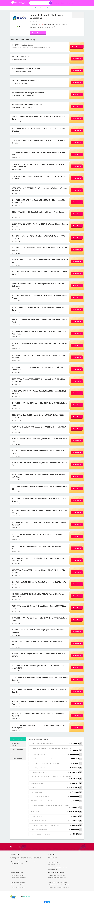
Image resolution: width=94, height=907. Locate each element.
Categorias (70, 3)
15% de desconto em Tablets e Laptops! (27, 104)
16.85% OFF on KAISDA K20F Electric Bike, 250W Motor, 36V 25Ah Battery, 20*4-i (39, 404)
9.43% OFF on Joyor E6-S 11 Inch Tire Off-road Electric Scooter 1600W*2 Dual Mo (39, 690)
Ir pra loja (37, 33)
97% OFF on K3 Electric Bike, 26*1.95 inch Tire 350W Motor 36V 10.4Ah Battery (38, 308)
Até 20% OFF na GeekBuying (22, 45)
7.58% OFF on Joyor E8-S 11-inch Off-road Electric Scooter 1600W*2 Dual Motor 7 (39, 607)
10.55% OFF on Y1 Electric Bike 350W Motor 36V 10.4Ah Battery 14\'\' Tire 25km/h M (39, 499)
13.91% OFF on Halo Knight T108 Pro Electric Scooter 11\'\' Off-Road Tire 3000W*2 (38, 535)
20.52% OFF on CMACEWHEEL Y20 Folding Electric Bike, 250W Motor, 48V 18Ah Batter (40, 285)
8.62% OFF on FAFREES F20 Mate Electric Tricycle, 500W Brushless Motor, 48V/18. (40, 261)
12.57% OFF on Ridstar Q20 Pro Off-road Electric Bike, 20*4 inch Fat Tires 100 (39, 487)
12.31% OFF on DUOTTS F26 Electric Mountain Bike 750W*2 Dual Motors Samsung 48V (38, 726)
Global (19, 26)
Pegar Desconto (77, 47)
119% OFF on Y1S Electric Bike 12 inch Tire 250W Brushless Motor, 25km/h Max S (39, 320)
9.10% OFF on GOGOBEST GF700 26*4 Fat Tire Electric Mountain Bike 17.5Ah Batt (40, 643)
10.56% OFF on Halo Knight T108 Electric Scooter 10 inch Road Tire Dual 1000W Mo (38, 356)
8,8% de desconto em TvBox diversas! (26, 69)
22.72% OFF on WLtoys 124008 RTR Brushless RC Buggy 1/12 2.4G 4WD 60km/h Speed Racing (38, 165)
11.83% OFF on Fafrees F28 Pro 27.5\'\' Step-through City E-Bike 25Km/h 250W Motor (39, 380)
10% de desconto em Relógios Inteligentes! (28, 93)
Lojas (63, 3)
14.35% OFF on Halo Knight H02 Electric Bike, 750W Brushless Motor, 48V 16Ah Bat (39, 249)
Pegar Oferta (77, 59)
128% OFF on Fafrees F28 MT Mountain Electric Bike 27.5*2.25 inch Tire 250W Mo (38, 571)
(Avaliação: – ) (45, 22)
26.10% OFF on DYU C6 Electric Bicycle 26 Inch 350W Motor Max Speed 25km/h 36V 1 (38, 667)
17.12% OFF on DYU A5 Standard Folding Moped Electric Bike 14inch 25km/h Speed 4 (40, 678)
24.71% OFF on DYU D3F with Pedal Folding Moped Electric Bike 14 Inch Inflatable (38, 631)
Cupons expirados (17, 739)
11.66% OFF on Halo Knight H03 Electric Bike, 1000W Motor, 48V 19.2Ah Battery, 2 (38, 714)
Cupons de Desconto (54, 860)
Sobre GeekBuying (17, 749)
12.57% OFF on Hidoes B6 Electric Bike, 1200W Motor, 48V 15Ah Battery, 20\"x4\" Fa (38, 153)
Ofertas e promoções (54, 862)
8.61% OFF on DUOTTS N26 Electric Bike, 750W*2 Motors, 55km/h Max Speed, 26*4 (38, 595)
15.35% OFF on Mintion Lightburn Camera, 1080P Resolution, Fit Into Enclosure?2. (37, 368)
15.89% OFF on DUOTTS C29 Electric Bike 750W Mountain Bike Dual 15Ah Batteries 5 (39, 523)
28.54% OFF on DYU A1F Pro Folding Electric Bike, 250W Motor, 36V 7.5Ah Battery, (39, 392)
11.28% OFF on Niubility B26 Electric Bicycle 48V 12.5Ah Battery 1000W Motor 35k (38, 416)
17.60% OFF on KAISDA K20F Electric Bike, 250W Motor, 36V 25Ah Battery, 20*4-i (39, 619)
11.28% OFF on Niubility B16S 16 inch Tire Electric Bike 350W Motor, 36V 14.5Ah (38, 547)
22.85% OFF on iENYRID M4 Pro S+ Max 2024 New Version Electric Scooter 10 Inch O (40, 225)
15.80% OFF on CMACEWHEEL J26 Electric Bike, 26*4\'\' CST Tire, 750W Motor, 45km (39, 332)
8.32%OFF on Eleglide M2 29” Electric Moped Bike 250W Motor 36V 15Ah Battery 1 (38, 117)
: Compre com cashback (58, 867)
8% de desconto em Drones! (22, 57)
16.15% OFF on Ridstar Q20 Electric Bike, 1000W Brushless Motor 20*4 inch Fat (39, 464)
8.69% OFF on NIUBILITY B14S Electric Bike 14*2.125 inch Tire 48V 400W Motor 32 (39, 428)
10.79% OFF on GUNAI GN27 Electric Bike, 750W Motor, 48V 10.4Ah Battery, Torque (40, 296)
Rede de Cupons (26, 896)
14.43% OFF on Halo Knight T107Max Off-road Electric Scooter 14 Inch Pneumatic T (38, 452)
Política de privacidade (54, 864)
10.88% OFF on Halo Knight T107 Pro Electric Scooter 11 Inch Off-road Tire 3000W (39, 511)
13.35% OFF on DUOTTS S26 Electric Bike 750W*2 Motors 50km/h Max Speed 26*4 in (38, 559)
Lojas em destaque (17, 754)
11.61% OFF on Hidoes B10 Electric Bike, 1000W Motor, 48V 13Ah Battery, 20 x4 (39, 213)
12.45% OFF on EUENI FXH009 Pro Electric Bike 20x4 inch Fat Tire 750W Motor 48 (39, 583)
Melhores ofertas (53, 857)
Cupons (57, 3)
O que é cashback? (17, 758)
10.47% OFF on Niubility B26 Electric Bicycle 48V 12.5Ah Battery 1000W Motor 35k (38, 237)
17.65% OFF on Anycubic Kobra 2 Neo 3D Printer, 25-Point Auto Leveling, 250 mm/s (39, 141)
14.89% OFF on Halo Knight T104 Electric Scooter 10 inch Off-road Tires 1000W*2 (38, 655)
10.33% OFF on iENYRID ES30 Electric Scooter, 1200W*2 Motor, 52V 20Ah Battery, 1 (39, 273)
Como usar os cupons (16, 744)
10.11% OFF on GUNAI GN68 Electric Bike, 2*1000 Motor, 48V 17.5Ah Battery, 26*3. (40, 440)
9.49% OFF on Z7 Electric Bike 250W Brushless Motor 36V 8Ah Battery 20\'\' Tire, (38, 476)
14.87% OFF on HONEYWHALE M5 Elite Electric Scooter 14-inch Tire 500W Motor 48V (40, 702)
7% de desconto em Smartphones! (25, 81)
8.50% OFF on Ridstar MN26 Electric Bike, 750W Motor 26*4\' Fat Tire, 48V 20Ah (40, 344)
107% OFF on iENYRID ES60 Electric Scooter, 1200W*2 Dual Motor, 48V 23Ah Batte (38, 129)
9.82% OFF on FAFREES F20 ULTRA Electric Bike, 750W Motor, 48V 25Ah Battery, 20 (39, 189)
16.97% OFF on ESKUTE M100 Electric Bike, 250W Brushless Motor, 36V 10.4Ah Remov (38, 201)
